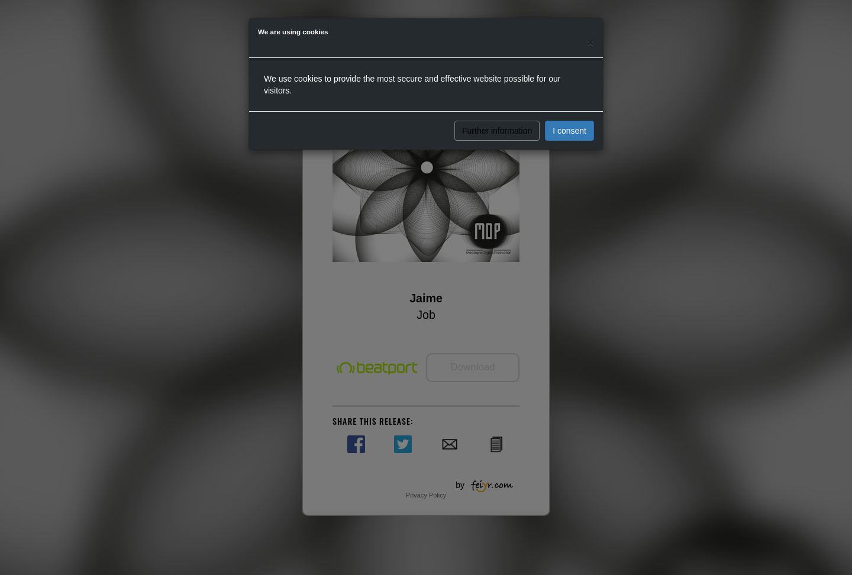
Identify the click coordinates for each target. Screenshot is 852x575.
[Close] (590, 42)
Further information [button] (497, 130)
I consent (569, 130)
